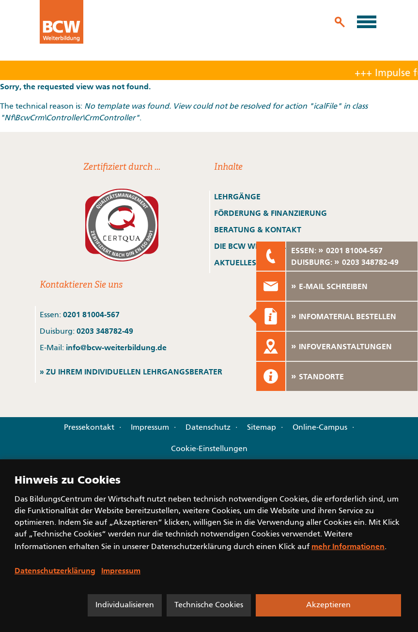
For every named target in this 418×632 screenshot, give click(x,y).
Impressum (150, 428)
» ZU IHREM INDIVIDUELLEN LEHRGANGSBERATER (131, 371)
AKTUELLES (235, 262)
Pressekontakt (89, 428)
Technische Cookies (208, 605)
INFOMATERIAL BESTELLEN (347, 316)
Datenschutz (208, 428)
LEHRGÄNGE (237, 196)
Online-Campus (320, 428)
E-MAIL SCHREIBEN (333, 286)
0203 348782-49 (105, 331)
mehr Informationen (348, 546)
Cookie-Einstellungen (209, 449)
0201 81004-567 (91, 314)
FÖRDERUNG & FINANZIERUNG (270, 213)
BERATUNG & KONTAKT (258, 229)
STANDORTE (321, 376)
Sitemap (261, 428)
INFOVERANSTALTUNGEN (345, 346)
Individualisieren (124, 605)
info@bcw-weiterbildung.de (116, 347)
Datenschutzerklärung (55, 570)
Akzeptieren (328, 605)
